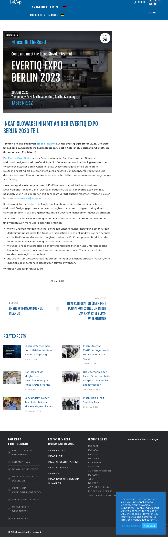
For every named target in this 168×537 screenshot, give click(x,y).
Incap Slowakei (46, 143)
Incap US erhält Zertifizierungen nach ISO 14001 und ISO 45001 (96, 352)
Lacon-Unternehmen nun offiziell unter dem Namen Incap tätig (38, 350)
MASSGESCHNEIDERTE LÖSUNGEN (25, 478)
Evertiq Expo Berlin (19, 158)
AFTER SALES (20, 518)
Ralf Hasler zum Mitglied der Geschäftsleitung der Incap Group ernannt (37, 378)
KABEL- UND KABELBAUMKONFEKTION (27, 490)
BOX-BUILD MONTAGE (25, 469)
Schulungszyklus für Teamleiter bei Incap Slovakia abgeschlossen (39, 402)
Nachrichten (12, 35)
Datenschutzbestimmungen (143, 439)
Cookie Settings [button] (131, 526)
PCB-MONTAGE (21, 461)
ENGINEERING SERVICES (26, 499)
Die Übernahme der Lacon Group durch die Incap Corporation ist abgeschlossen (96, 378)
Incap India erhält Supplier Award (93, 400)
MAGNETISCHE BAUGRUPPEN (20, 509)
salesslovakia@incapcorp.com (31, 198)
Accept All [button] (149, 526)
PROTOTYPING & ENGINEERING (22, 452)
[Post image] (12, 351)
